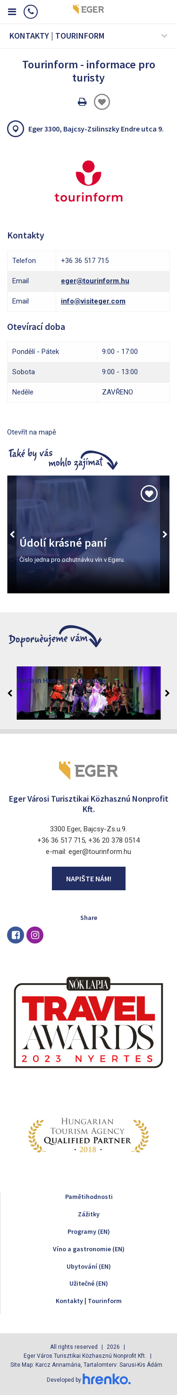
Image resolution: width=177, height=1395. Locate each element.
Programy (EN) (88, 1231)
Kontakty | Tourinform (89, 1301)
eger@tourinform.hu (95, 281)
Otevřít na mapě (31, 432)
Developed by (89, 1380)
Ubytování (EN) (89, 1266)
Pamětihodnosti (89, 1196)
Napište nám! (88, 878)
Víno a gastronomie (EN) (89, 1249)
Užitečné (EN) (88, 1283)
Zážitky (89, 1214)
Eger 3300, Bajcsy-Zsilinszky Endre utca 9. (96, 128)
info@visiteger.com (93, 301)
